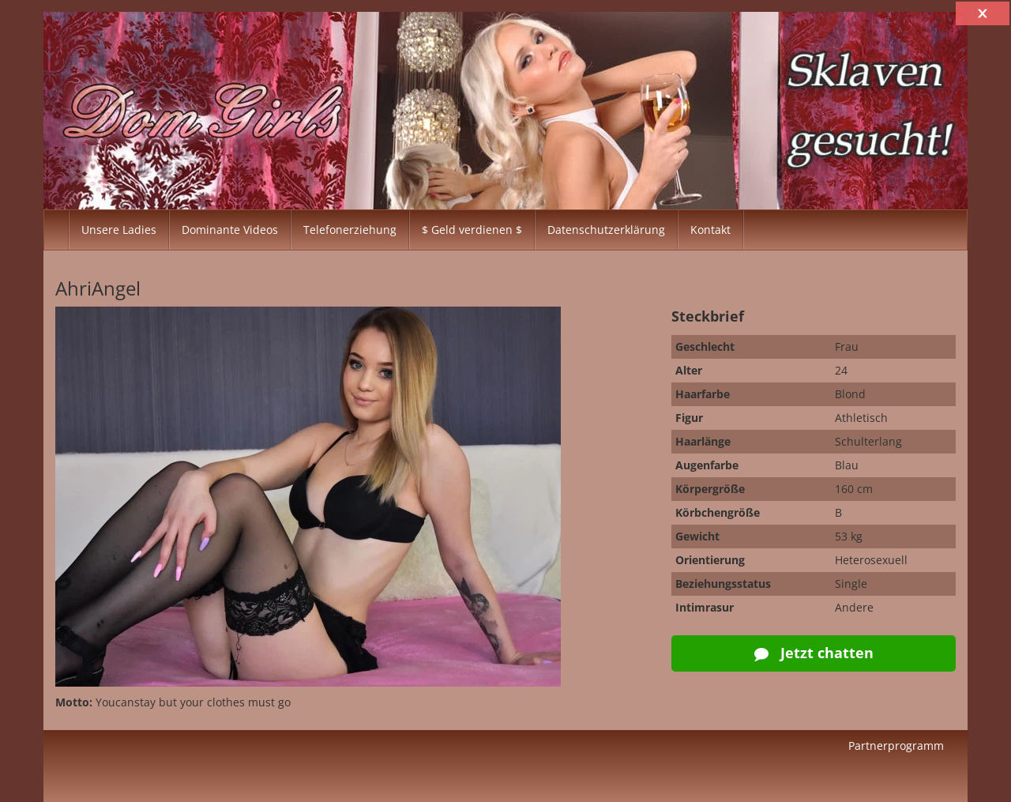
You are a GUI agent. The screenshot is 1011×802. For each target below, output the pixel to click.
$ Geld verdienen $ (472, 229)
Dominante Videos (230, 229)
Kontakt (710, 229)
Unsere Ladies (118, 229)
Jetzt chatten (814, 652)
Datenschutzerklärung (606, 229)
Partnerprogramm (896, 745)
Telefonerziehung (350, 229)
